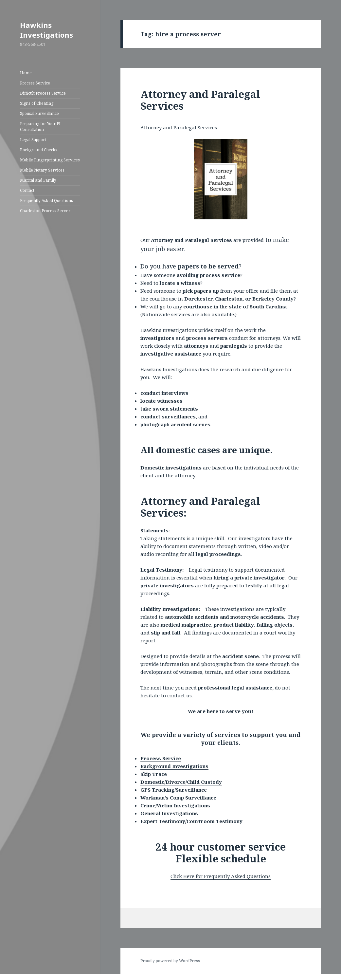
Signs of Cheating (36, 103)
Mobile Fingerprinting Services (50, 160)
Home (26, 73)
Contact (27, 190)
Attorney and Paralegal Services (200, 100)
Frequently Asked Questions (46, 200)
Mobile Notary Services (42, 170)
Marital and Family (38, 180)
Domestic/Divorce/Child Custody (181, 782)
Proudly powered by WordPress (170, 961)
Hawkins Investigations (46, 30)
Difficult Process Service (43, 93)
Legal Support (33, 139)
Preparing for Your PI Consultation (40, 126)
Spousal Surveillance (39, 113)
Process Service (35, 83)
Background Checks (38, 150)
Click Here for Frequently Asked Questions (220, 876)
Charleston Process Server (45, 210)
